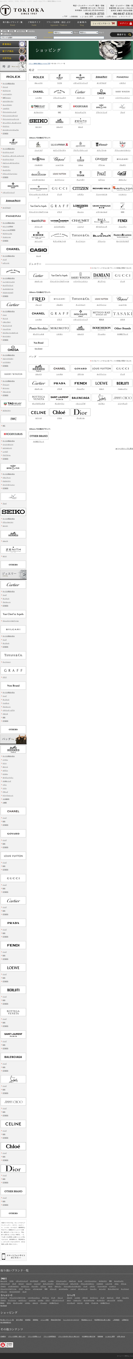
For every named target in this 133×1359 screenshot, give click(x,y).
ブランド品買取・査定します (16, 1336)
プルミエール (7, 391)
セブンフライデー (48, 1283)
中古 (11, 31)
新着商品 (35, 1320)
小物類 (5, 802)
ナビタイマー (7, 481)
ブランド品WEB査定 (49, 1336)
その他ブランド (54, 1303)
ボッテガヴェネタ (89, 1300)
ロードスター (7, 336)
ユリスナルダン (63, 1289)
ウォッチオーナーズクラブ (71, 1320)
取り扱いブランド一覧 (7, 1320)
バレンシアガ (111, 1300)
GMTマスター (7, 98)
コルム (117, 1283)
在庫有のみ (7, 34)
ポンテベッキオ (17, 1303)
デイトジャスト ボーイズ (10, 115)
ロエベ (69, 1300)
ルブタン (120, 1300)
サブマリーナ (7, 90)
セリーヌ (80, 1303)
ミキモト (27, 1303)
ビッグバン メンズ (8, 152)
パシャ (5, 315)
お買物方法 (125, 1320)
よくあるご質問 (87, 16)
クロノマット (7, 477)
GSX (46, 1289)
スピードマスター (8, 358)
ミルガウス (6, 108)
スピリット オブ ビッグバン (11, 163)
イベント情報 (45, 1320)
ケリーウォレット (8, 795)
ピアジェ (43, 1286)
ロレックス (3, 1281)
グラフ (5, 677)
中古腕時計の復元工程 (88, 1336)
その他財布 (6, 799)
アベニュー (6, 384)
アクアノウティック (62, 1283)
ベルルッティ (77, 1300)
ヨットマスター (7, 105)
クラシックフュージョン (10, 173)
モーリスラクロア (14, 1291)
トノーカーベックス (9, 282)
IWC (4, 425)
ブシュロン (43, 1303)
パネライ (43, 1281)
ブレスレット (7, 602)
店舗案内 (3, 1336)
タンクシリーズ (7, 325)
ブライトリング (5, 1283)
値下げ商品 (21, 31)
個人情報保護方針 (5, 1322)
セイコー (5, 526)
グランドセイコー (8, 522)
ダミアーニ (45, 1297)
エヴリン (5, 770)
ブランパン (3, 1291)
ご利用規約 (116, 1320)
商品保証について (86, 1320)
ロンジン (27, 1289)
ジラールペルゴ (37, 1289)
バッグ (5, 818)
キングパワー (7, 170)
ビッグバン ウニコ (8, 159)
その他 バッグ (7, 781)
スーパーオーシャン (9, 484)
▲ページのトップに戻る (124, 448)
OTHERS (5, 133)
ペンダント (6, 703)
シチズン (92, 1286)
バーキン (5, 759)
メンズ (5, 259)
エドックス (102, 1289)
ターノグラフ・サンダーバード (12, 123)
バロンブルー (7, 322)
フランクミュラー (61, 1281)
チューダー (35, 1286)
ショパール (108, 1283)
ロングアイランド (8, 285)
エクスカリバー (7, 448)
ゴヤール (85, 1297)
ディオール (94, 1303)
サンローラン (101, 1300)
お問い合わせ (112, 16)
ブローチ (5, 714)
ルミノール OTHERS (9, 230)
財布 (4, 821)
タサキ (9, 1303)
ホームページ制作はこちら (125, 1356)
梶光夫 (2, 1303)
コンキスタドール (8, 289)
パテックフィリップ (9, 192)
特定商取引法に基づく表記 (102, 1320)
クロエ (87, 1303)
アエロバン (6, 166)
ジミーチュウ (71, 1303)
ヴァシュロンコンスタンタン (72, 1286)
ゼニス (5, 556)
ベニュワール (7, 329)
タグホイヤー (7, 410)
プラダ (118, 1297)
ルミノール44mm (8, 226)
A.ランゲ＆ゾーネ (113, 1289)
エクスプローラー (8, 101)
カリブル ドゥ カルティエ (10, 333)
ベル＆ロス (99, 1283)
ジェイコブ (37, 1283)
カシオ (24, 1291)
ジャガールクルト (13, 1286)
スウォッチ (53, 1289)
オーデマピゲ (7, 207)
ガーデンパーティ (8, 777)
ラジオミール (7, 237)
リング (5, 595)
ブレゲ (5, 503)
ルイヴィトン (25, 1286)
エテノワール (74, 1283)
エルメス (5, 541)
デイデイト (6, 126)
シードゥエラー (7, 94)
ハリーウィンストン (90, 1281)
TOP (65, 16)
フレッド (60, 1297)
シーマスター (7, 362)
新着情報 (74, 16)
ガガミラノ (58, 1286)
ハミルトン (112, 1286)
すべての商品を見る (9, 83)
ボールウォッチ (83, 1289)
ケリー (5, 763)
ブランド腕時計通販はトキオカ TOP (39, 63)
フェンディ (93, 1289)
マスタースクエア (8, 292)
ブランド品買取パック (34, 1336)
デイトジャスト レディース (11, 119)
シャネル (51, 1281)
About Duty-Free (56, 1320)
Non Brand (3, 1305)
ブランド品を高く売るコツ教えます (69, 1336)
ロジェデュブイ (118, 1281)
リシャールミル (102, 1286)
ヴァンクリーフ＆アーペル (11, 621)
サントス (5, 318)
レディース (6, 263)
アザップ (5, 792)
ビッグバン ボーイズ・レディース (13, 156)
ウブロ (11, 1281)
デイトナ (5, 87)
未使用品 (31, 31)
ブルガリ (3, 1286)
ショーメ (73, 1289)
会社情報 (100, 16)
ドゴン (5, 788)
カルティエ (72, 1281)
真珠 (4, 717)
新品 (5, 31)
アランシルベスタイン (87, 1283)
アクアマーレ (7, 455)
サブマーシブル (7, 233)
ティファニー (7, 662)
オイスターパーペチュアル (11, 130)
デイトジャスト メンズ (9, 112)
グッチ (85, 1286)
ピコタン (5, 774)
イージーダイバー (8, 444)
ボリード (5, 767)
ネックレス (6, 598)
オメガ (80, 1281)
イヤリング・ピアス (9, 710)
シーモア (5, 451)
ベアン (5, 784)
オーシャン (6, 388)
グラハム (123, 1283)
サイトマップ (125, 16)
